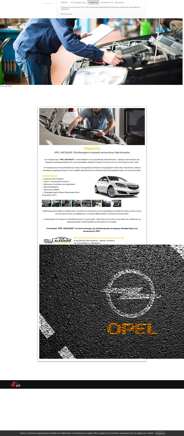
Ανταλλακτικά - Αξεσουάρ (112, 2)
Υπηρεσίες (93, 2)
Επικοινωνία (66, 14)
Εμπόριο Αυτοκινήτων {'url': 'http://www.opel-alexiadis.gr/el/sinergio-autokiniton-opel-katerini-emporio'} (101, 8)
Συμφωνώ (160, 433)
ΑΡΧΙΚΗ (64, 2)
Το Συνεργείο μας (78, 2)
